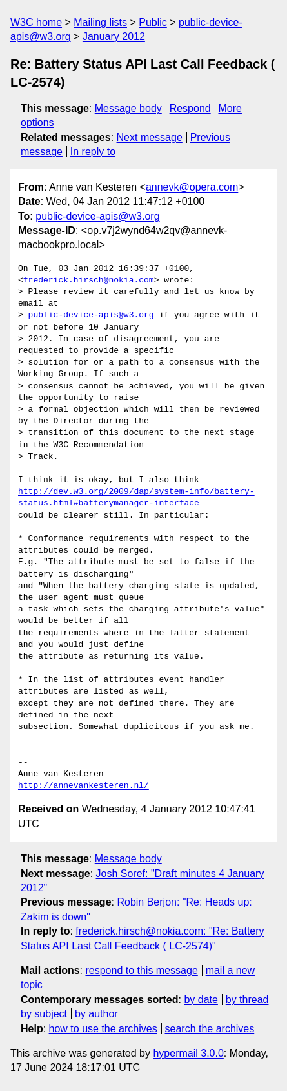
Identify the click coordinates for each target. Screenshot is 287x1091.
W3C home (36, 22)
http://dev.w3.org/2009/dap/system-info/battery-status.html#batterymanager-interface (136, 497)
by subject (44, 1013)
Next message (150, 137)
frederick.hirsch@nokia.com (88, 280)
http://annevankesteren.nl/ (83, 786)
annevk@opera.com (192, 187)
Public (153, 22)
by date (200, 999)
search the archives (210, 1028)
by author (96, 1013)
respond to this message (141, 970)
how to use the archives (103, 1028)
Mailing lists (100, 22)
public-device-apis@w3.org (97, 216)
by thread (247, 999)
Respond (190, 108)
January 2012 (114, 36)
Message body (128, 108)
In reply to (92, 151)
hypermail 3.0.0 (188, 1053)
